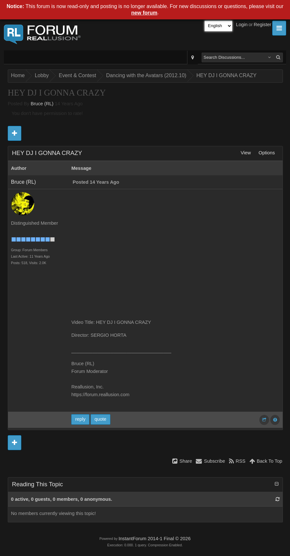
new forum (144, 12)
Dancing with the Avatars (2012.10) (146, 75)
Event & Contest (77, 75)
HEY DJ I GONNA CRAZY (226, 75)
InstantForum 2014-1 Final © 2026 (154, 538)
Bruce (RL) (42, 103)
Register (262, 24)
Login (242, 24)
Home (18, 75)
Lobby (42, 75)
